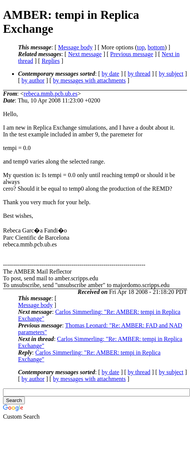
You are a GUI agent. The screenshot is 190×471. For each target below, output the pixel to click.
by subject (171, 73)
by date (110, 73)
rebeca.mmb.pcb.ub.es (51, 93)
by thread (139, 73)
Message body (75, 47)
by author (32, 80)
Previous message (131, 54)
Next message (85, 54)
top (140, 47)
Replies (51, 61)
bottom (155, 47)
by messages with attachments (89, 80)
